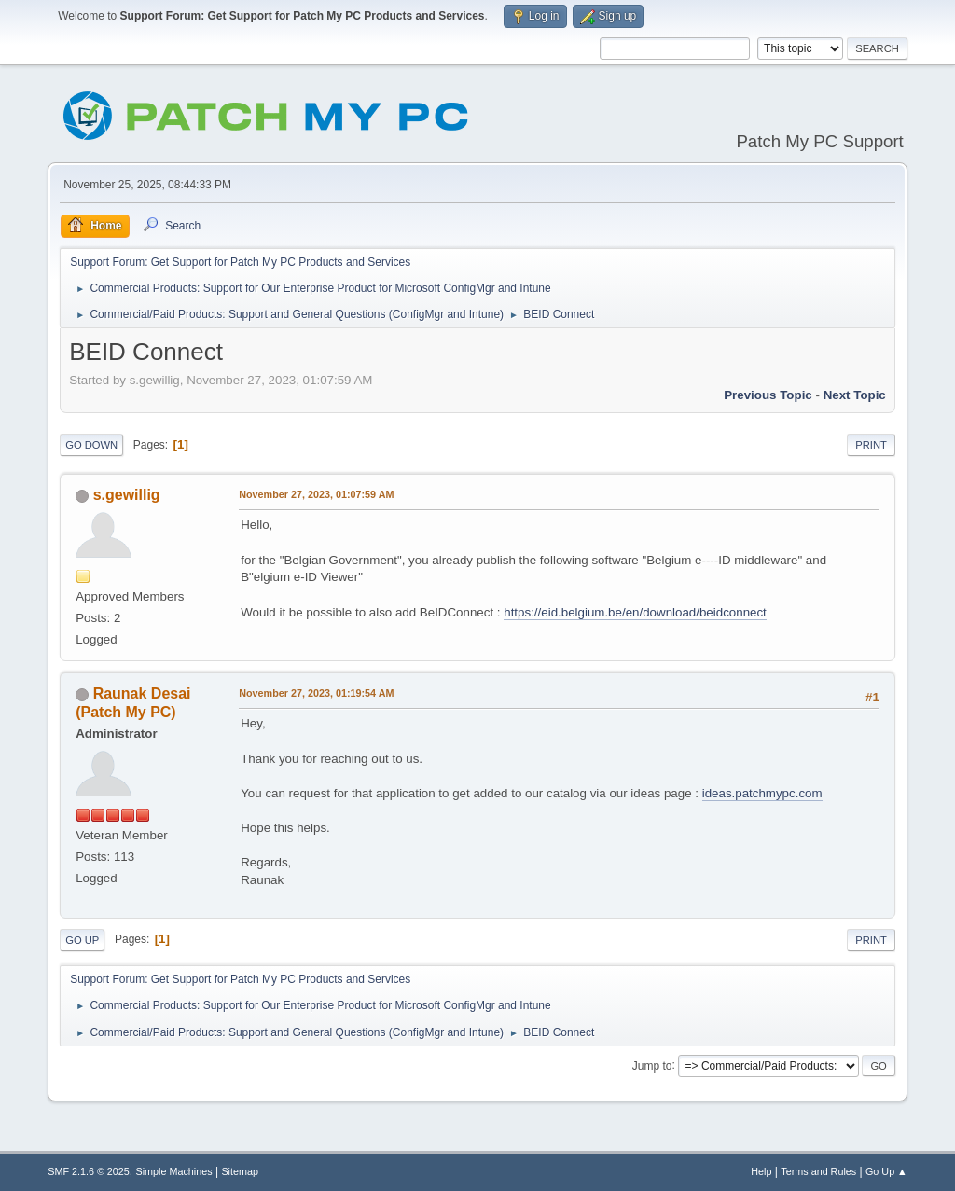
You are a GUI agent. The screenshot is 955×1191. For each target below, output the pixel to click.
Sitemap (239, 1171)
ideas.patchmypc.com (762, 793)
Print (871, 444)
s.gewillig (126, 495)
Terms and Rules (818, 1171)
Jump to (652, 1065)
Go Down (91, 444)
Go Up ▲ (886, 1171)
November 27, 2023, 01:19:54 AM (316, 693)
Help (761, 1171)
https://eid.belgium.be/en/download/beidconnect (635, 612)
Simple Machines (174, 1171)
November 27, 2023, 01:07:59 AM (316, 494)
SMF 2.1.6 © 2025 (89, 1171)
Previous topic (768, 395)
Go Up (82, 940)
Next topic (855, 395)
